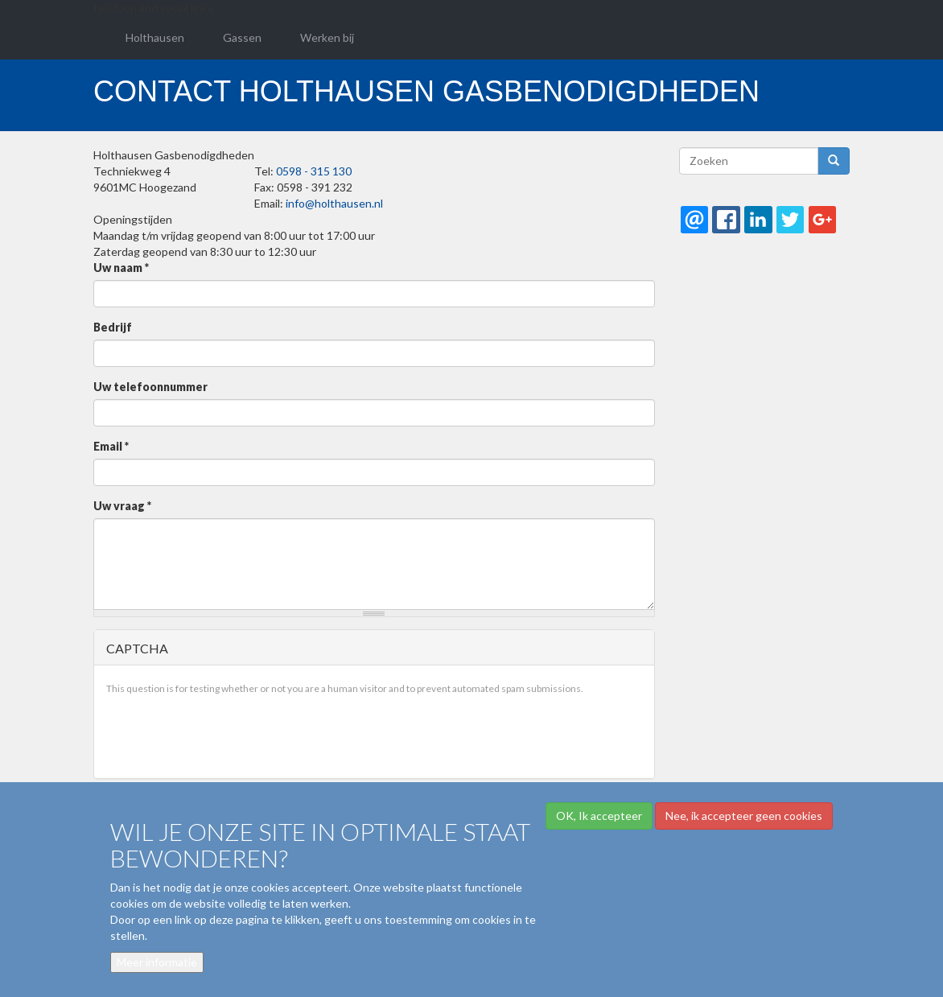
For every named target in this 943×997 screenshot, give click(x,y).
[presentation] (228, 734)
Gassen (242, 37)
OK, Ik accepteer (599, 815)
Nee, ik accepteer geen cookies (743, 815)
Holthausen (155, 37)
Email (111, 446)
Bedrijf (112, 327)
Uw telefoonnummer (150, 386)
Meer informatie (157, 962)
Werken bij (327, 37)
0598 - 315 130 (314, 171)
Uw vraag (122, 506)
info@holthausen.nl (334, 203)
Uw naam (121, 267)
